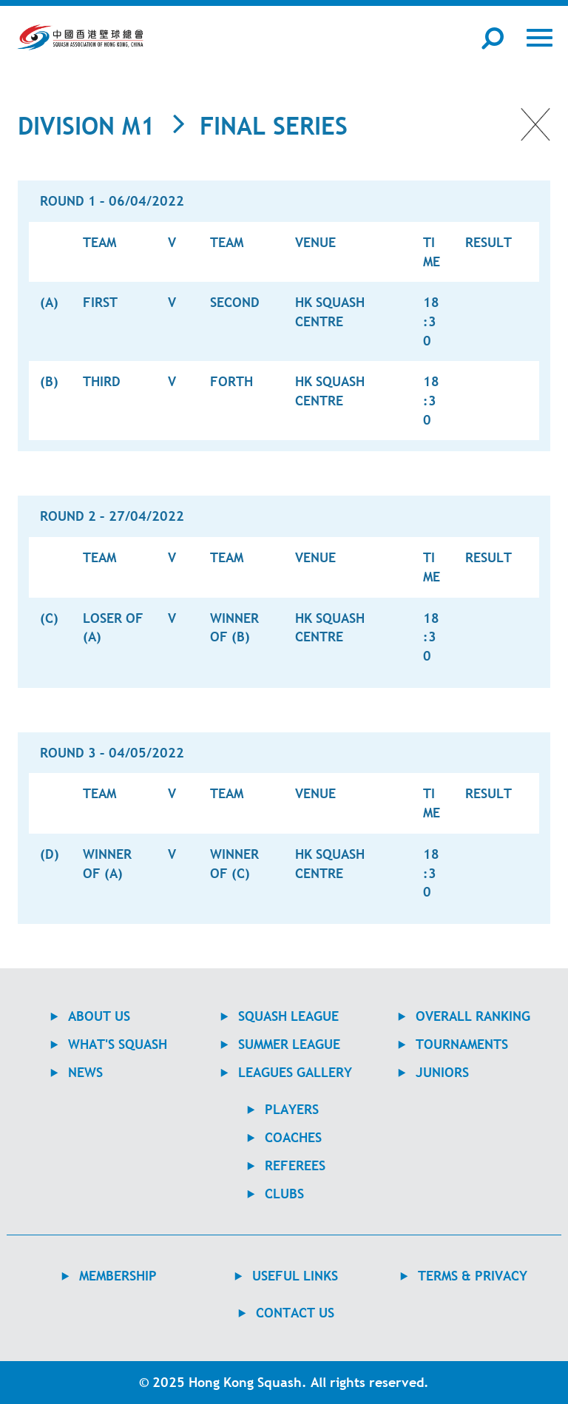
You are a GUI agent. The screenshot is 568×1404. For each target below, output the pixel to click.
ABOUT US (99, 1016)
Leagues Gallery (295, 1072)
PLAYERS (292, 1109)
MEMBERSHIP (118, 1275)
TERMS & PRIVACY (472, 1275)
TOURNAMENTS (462, 1044)
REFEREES (295, 1165)
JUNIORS (442, 1072)
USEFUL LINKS (295, 1275)
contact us (295, 1312)
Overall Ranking (473, 1016)
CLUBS (284, 1193)
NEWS (85, 1072)
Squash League (288, 1016)
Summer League (289, 1044)
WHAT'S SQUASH (117, 1044)
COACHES (293, 1137)
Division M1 (86, 125)
